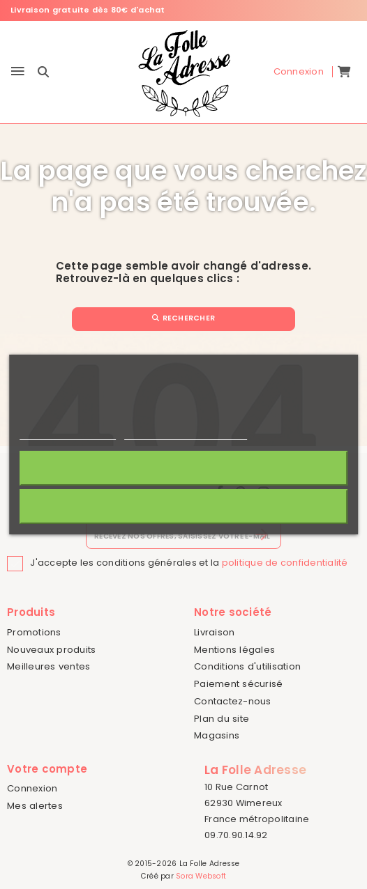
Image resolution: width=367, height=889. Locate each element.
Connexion (32, 788)
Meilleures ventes (48, 666)
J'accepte (183, 468)
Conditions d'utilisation (247, 666)
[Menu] (18, 72)
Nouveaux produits (51, 649)
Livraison (214, 632)
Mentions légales (234, 649)
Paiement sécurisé (238, 683)
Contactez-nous (232, 701)
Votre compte (47, 769)
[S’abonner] (262, 534)
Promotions (34, 632)
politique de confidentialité (285, 563)
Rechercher (183, 318)
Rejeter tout (183, 506)
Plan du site (221, 718)
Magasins (216, 735)
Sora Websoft (201, 876)
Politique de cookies (68, 433)
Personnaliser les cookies (185, 433)
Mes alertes (35, 805)
